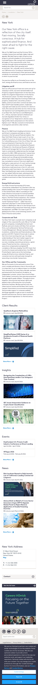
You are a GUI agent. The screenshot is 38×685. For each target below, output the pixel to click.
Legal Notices (7, 642)
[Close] (35, 648)
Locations (11, 12)
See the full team (20, 585)
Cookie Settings (19, 673)
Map (4, 558)
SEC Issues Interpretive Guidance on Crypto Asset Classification (17, 404)
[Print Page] (7, 17)
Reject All (19, 678)
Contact (7, 577)
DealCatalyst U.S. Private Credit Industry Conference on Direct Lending (18, 443)
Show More (8, 361)
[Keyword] (34, 637)
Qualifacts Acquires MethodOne (16, 311)
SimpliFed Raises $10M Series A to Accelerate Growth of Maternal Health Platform (18, 336)
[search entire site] (17, 8)
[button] (3, 17)
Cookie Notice (28, 642)
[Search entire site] (17, 637)
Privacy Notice (17, 642)
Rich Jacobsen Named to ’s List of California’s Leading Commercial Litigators (18, 476)
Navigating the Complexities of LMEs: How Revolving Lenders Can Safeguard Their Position (18, 377)
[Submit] (33, 8)
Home (4, 12)
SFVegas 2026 (9, 452)
